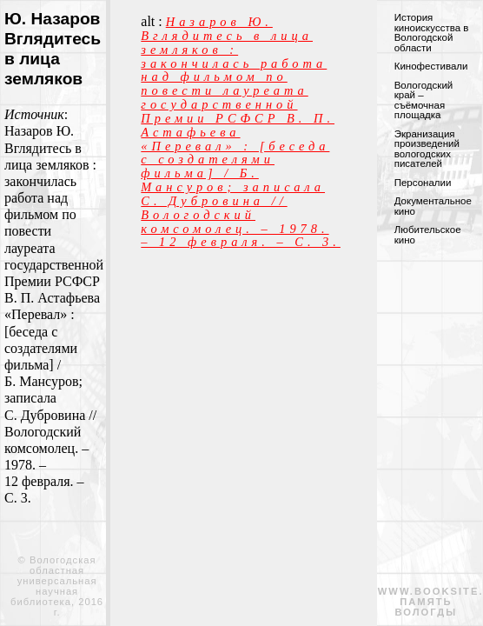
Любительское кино (427, 234)
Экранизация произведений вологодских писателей (427, 149)
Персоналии (423, 182)
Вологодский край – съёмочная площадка (423, 100)
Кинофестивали (431, 66)
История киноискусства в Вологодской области (431, 32)
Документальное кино (433, 206)
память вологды (426, 606)
